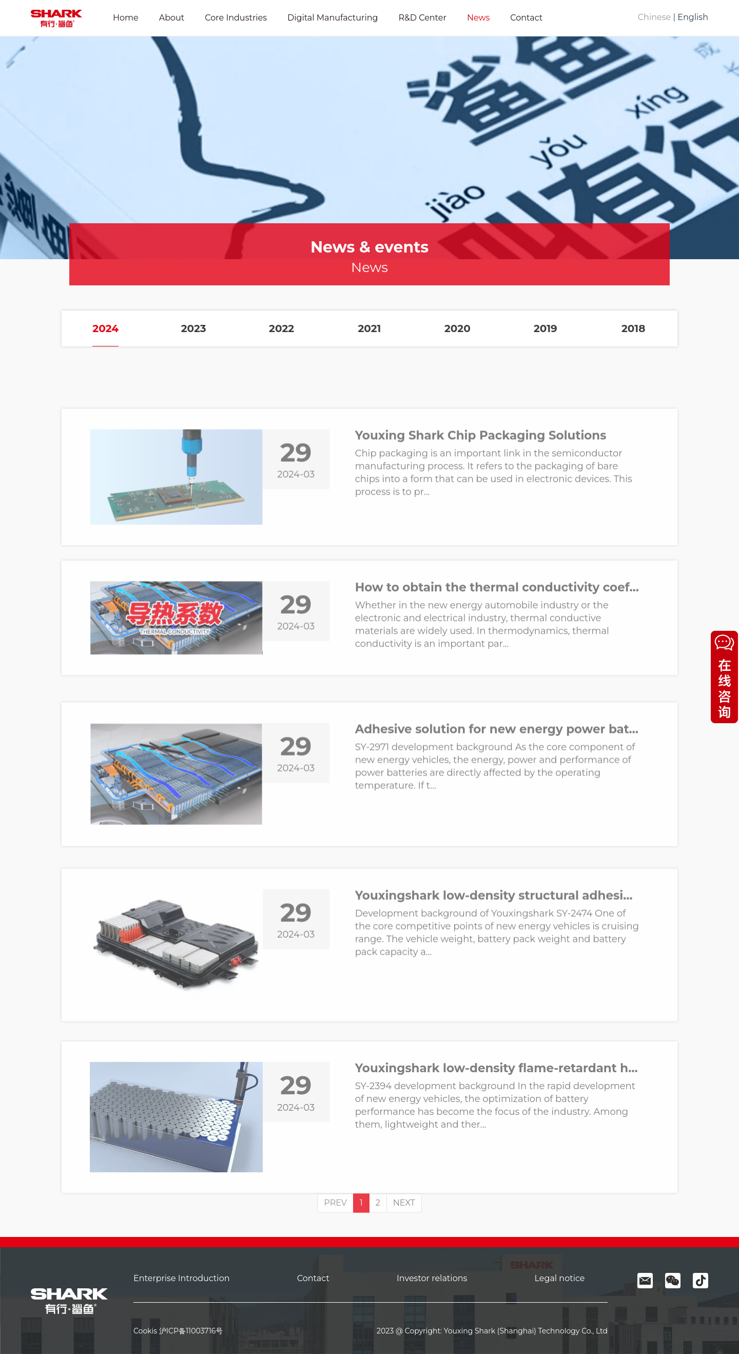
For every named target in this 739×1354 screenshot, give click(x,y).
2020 (457, 328)
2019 (545, 328)
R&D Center (422, 18)
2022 (281, 328)
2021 (369, 328)
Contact (526, 18)
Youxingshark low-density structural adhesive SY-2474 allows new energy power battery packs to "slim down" (497, 996)
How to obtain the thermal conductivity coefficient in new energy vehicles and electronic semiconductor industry (497, 666)
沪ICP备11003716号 (191, 1331)
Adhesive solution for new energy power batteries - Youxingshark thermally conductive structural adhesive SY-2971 (497, 824)
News (478, 18)
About (172, 18)
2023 (193, 328)
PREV (335, 1227)
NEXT (404, 1227)
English (692, 17)
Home (126, 18)
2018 (633, 328)
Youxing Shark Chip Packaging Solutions (481, 526)
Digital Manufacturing (332, 18)
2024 (105, 328)
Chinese (654, 17)
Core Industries (236, 18)
